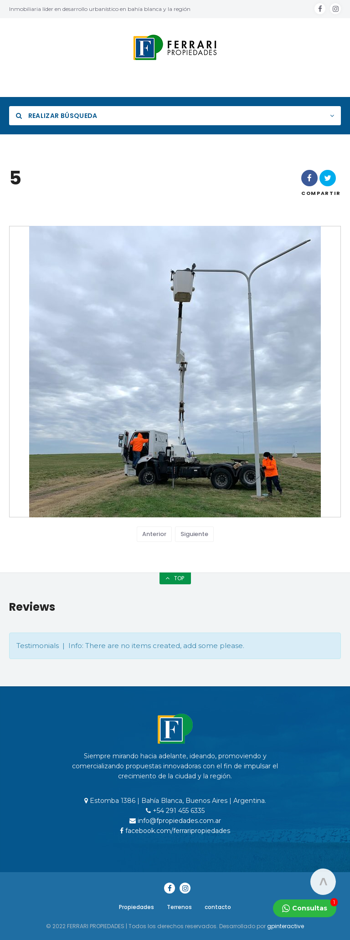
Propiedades (136, 907)
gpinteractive (285, 926)
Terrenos (179, 907)
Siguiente (194, 534)
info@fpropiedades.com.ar (175, 821)
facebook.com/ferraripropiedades (175, 831)
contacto (218, 907)
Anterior (154, 534)
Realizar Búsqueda (57, 115)
